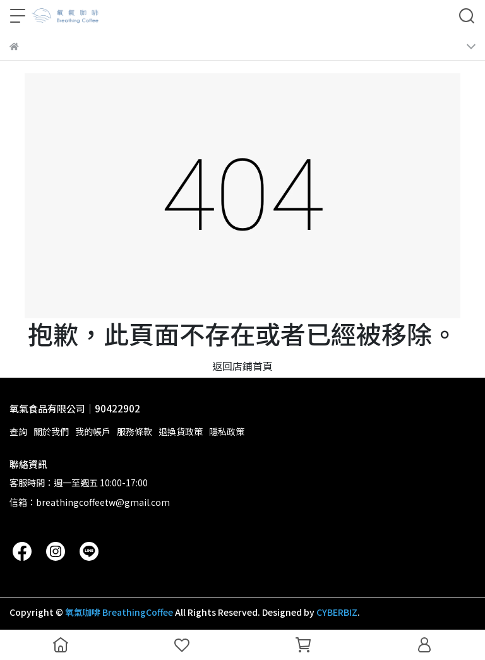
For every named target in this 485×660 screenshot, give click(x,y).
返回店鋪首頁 (242, 365)
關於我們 (51, 431)
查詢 (18, 431)
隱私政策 (226, 431)
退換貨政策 (181, 431)
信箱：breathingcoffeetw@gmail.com (89, 502)
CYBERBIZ (336, 612)
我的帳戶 (93, 431)
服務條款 (134, 431)
